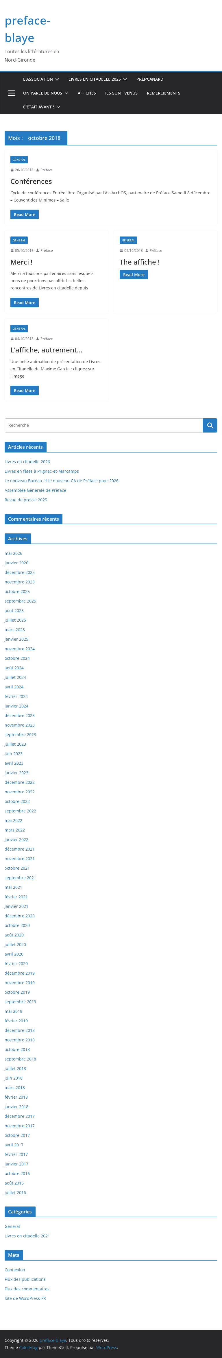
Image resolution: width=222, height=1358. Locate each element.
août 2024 (14, 667)
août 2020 (14, 935)
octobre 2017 (17, 1135)
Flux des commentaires (27, 1289)
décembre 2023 (20, 715)
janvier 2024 (16, 706)
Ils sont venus (121, 93)
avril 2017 (14, 1145)
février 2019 (16, 1020)
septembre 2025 (20, 601)
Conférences (31, 181)
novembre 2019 (20, 982)
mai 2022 (13, 820)
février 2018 (16, 1097)
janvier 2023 (16, 772)
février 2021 (16, 896)
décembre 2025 (20, 572)
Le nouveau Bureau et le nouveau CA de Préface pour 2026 (62, 480)
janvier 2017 (16, 1164)
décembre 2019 (20, 973)
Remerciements (163, 93)
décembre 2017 (20, 1116)
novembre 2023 (20, 725)
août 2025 (14, 610)
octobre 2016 (17, 1173)
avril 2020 (14, 954)
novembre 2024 (20, 648)
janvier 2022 (16, 839)
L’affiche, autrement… (46, 349)
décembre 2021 (20, 849)
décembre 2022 (20, 782)
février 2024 (16, 696)
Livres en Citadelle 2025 (95, 79)
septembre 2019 (20, 1001)
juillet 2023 (15, 744)
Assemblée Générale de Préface (35, 490)
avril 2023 (14, 763)
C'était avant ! (38, 107)
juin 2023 (14, 753)
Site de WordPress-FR (25, 1298)
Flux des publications (25, 1279)
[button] (56, 79)
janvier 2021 (16, 906)
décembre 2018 (20, 1030)
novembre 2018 (20, 1040)
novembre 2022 (20, 792)
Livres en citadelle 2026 (27, 461)
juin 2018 (14, 1078)
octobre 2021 (17, 868)
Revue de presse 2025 (26, 499)
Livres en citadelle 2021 (27, 1236)
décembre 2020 (20, 916)
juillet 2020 (15, 944)
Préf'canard (149, 79)
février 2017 (16, 1154)
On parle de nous (42, 93)
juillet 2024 (15, 677)
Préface (46, 169)
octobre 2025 (17, 591)
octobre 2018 (17, 1049)
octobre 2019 (17, 992)
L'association (38, 79)
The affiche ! (140, 262)
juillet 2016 (15, 1192)
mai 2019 (13, 1011)
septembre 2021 (20, 877)
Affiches (87, 93)
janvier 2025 (16, 639)
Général (19, 160)
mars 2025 (15, 629)
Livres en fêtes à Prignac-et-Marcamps (42, 471)
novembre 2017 (20, 1125)
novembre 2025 (20, 582)
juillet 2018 (15, 1068)
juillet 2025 (15, 620)
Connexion (15, 1269)
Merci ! (21, 262)
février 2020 (16, 963)
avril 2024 (14, 687)
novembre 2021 (20, 858)
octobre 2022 (17, 801)
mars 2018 (15, 1087)
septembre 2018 (20, 1059)
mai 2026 (13, 553)
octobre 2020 (17, 925)
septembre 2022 (20, 811)
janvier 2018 (16, 1106)
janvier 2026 (16, 563)
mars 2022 (15, 830)
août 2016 (14, 1183)
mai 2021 (13, 887)
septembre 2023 (20, 734)
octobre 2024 (17, 658)
